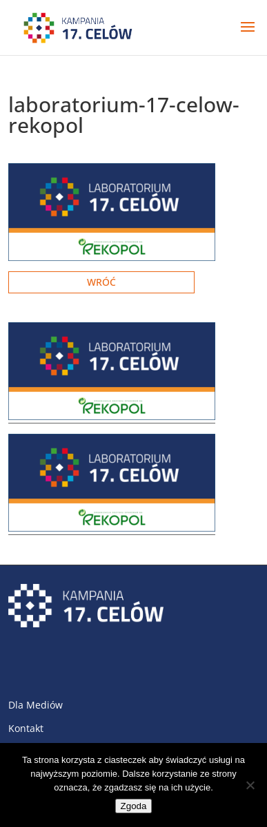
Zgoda (134, 806)
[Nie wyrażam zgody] (250, 785)
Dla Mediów (35, 704)
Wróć (101, 282)
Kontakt (25, 728)
